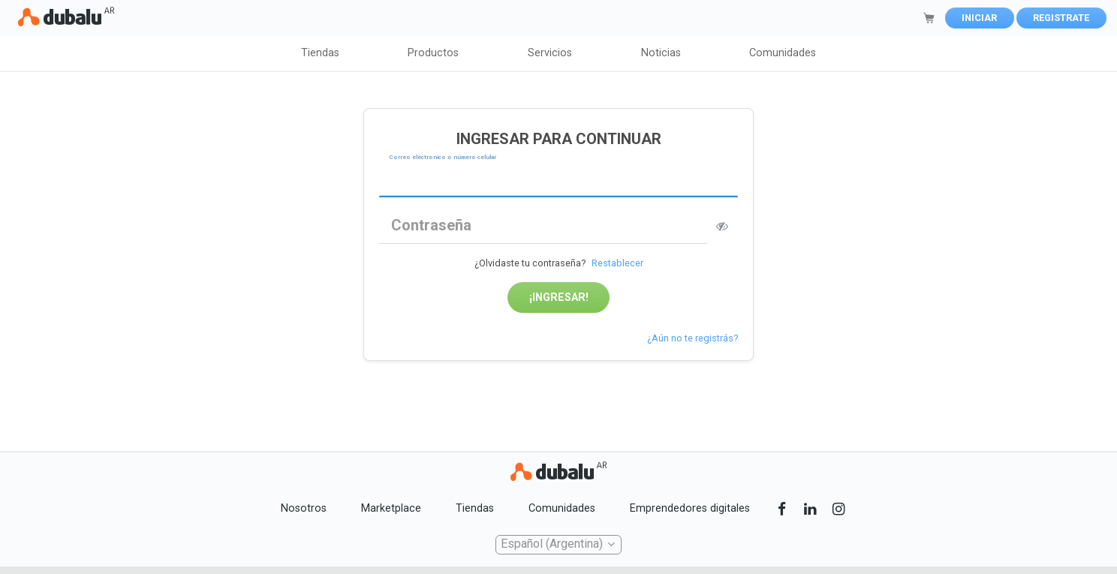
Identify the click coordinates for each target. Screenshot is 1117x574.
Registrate (1061, 17)
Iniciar (979, 17)
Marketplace (391, 508)
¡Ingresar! (559, 297)
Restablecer (617, 263)
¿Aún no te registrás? (692, 338)
